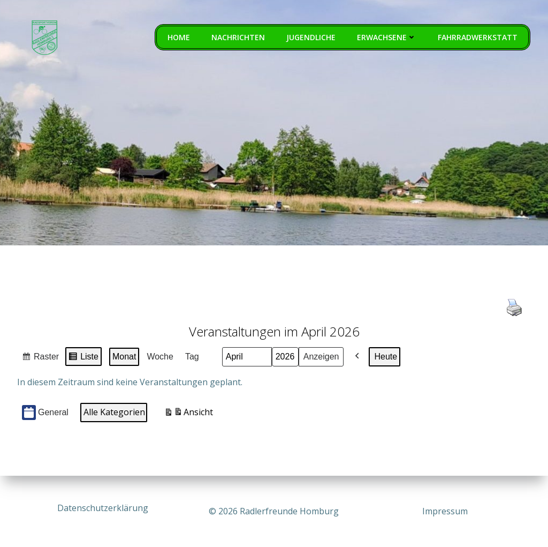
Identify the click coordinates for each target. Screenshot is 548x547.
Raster (40, 359)
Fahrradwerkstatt (478, 38)
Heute (385, 357)
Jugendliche (311, 38)
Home (179, 38)
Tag (192, 357)
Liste (83, 359)
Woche (160, 357)
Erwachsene (387, 38)
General (45, 414)
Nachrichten (238, 38)
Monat (124, 357)
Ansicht (188, 415)
